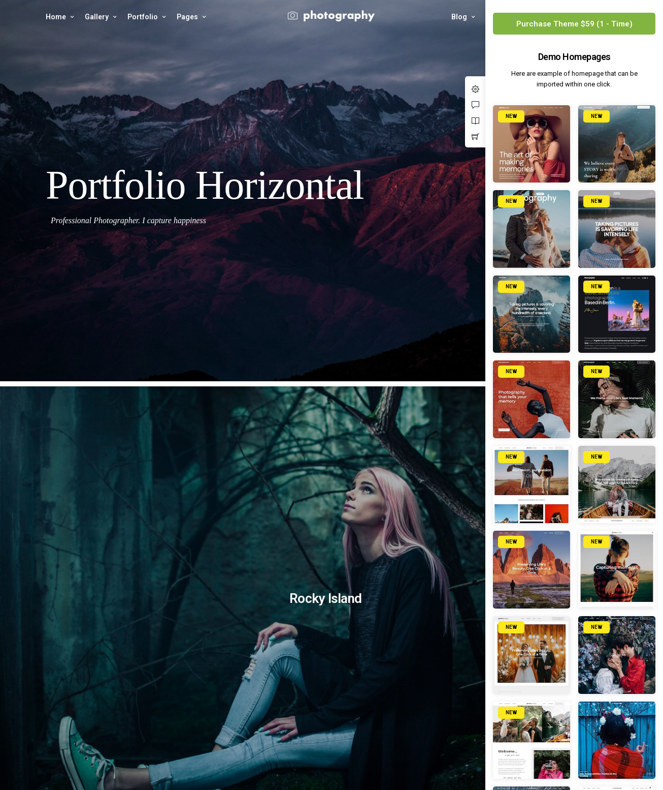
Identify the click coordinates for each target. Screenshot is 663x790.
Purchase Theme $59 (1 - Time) (574, 23)
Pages (187, 17)
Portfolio (142, 17)
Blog (459, 17)
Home (56, 17)
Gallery (97, 17)
